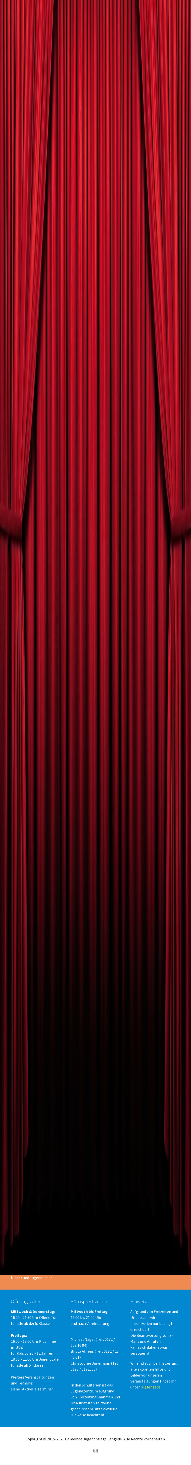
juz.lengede (151, 1386)
